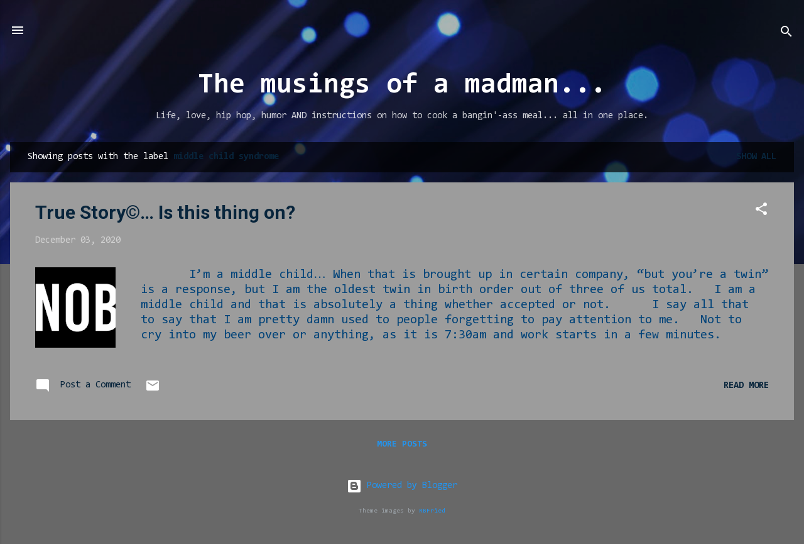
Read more (746, 386)
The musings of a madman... (402, 86)
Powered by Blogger (402, 486)
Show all (756, 157)
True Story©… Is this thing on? (165, 212)
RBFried (432, 511)
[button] (761, 211)
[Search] (786, 34)
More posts (402, 444)
